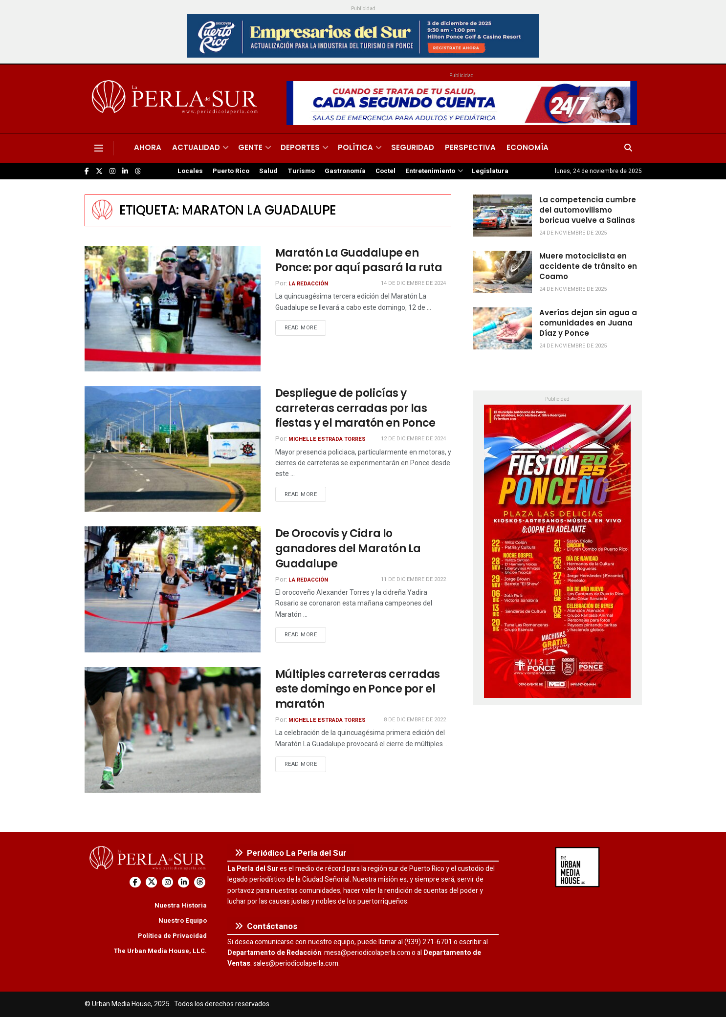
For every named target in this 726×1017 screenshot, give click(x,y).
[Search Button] (628, 148)
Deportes (300, 147)
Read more (306, 327)
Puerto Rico (231, 171)
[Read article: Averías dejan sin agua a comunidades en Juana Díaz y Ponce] (502, 328)
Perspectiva (470, 147)
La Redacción (308, 284)
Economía (527, 147)
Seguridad (412, 147)
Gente (250, 147)
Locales (190, 171)
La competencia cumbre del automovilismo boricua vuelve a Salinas (587, 210)
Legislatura (490, 171)
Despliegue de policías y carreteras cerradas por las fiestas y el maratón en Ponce (355, 408)
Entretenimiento (430, 171)
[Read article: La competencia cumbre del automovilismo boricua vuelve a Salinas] (502, 216)
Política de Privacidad (172, 935)
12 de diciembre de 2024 (413, 438)
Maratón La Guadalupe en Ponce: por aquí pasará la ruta (358, 260)
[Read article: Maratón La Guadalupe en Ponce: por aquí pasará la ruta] (173, 308)
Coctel (385, 171)
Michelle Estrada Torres (327, 439)
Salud (268, 171)
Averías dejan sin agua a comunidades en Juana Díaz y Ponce (588, 322)
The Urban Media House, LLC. (160, 950)
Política (355, 147)
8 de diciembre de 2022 (415, 719)
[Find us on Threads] (138, 171)
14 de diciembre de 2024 (413, 283)
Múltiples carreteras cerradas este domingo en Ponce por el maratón (357, 689)
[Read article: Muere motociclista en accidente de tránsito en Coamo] (502, 272)
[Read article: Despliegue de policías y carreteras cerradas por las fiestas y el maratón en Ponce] (173, 449)
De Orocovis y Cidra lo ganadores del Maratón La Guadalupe (348, 548)
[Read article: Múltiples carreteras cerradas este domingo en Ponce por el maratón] (173, 730)
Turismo (301, 171)
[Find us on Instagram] (112, 171)
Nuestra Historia (180, 905)
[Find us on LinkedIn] (125, 171)
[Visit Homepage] (176, 98)
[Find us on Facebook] (87, 171)
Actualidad (196, 147)
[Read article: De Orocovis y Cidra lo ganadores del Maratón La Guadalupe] (173, 589)
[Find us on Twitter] (99, 171)
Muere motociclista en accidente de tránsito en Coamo (588, 266)
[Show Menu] (98, 148)
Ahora (147, 147)
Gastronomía (345, 171)
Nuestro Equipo (182, 920)
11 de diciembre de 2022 (413, 579)
